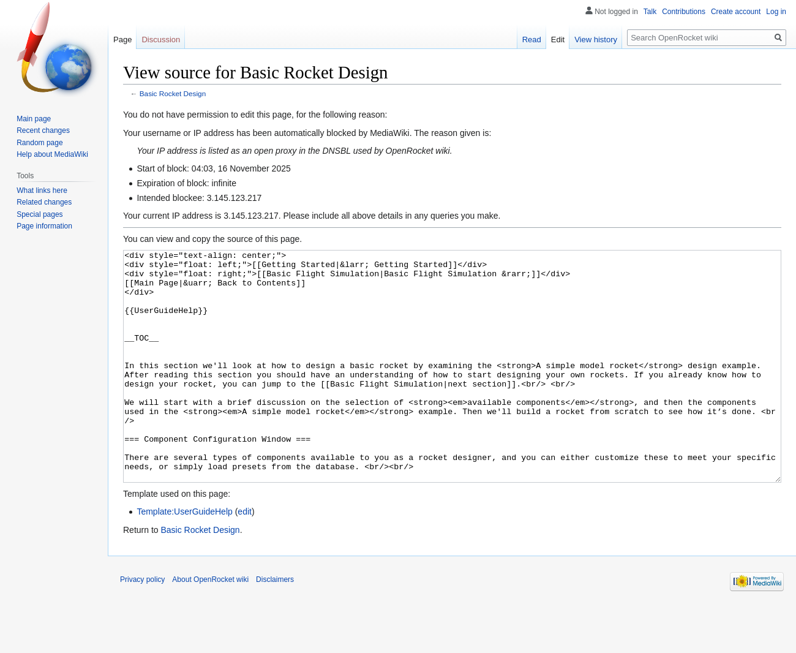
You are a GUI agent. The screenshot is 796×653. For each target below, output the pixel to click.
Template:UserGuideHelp (184, 557)
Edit (558, 39)
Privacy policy (142, 625)
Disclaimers (275, 625)
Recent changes (43, 130)
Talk (650, 11)
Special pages (39, 214)
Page (122, 39)
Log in (776, 11)
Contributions (683, 11)
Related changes (44, 202)
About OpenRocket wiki (210, 625)
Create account (735, 11)
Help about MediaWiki (52, 154)
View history (595, 39)
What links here (42, 190)
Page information (44, 226)
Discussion (160, 39)
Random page (39, 142)
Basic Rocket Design (173, 93)
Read (531, 39)
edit (245, 557)
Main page (34, 119)
